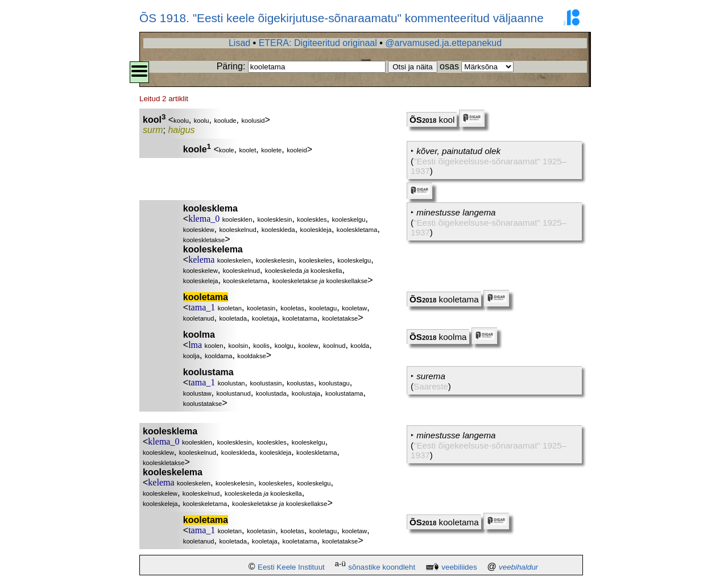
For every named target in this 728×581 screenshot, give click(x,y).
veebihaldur (518, 567)
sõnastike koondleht (381, 567)
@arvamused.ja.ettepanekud (443, 43)
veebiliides (459, 567)
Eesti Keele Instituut (291, 567)
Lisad (239, 43)
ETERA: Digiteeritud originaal (318, 43)
